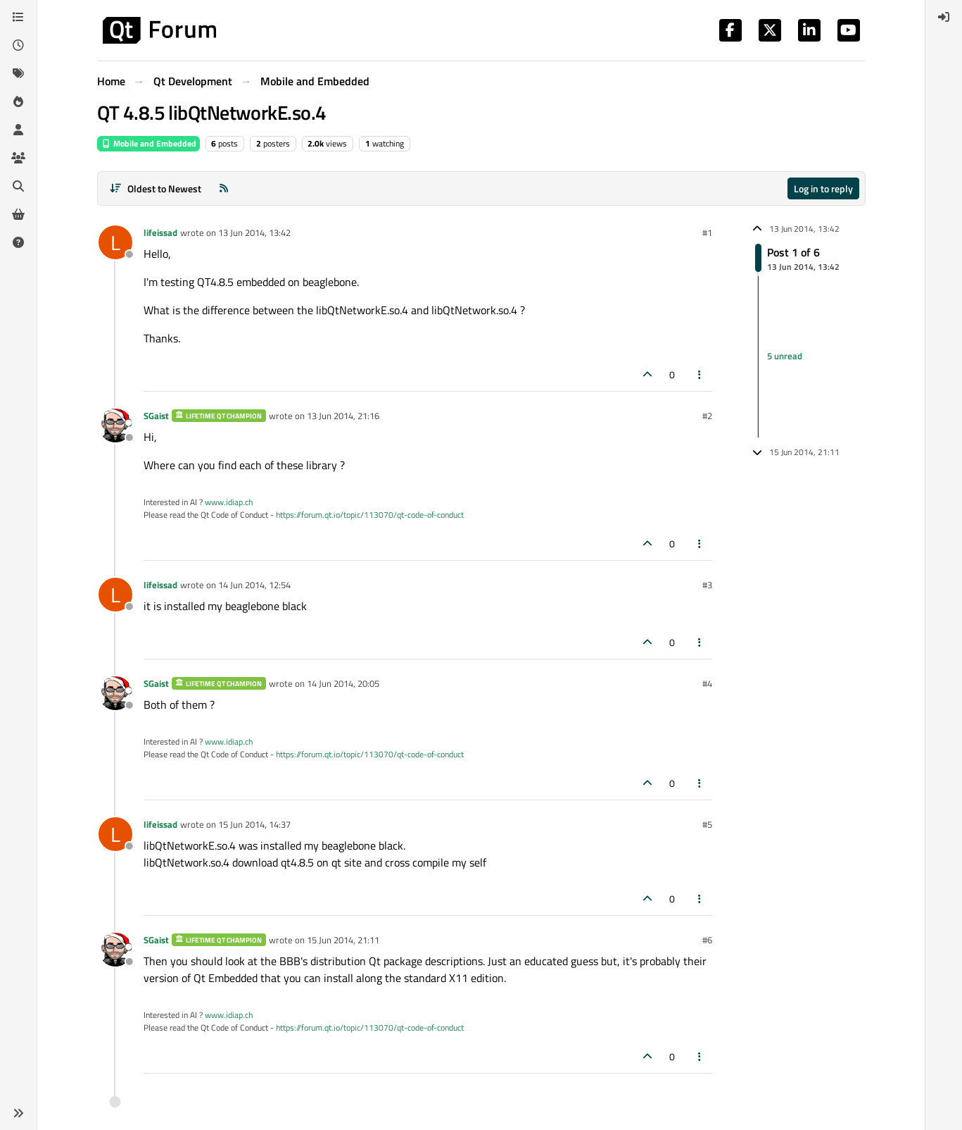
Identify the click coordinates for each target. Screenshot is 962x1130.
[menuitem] (943, 17)
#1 (707, 232)
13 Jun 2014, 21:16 (343, 416)
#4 (707, 683)
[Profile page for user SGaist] (115, 425)
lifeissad (160, 232)
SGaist (156, 416)
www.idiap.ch (229, 502)
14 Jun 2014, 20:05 (343, 683)
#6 (707, 940)
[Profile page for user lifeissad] (115, 242)
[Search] (18, 186)
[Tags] (18, 73)
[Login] (943, 17)
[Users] (18, 129)
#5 (707, 824)
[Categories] (18, 17)
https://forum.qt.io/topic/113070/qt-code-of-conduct (370, 514)
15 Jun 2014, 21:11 (343, 940)
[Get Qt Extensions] (18, 214)
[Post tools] (699, 374)
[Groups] (18, 158)
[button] (18, 1113)
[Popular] (18, 101)
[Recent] (18, 45)
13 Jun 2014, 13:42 (254, 232)
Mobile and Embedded (148, 143)
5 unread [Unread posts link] (784, 356)
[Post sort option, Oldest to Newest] (155, 188)
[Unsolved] (18, 242)
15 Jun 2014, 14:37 (254, 824)
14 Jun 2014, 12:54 (254, 585)
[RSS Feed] (223, 188)
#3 (707, 585)
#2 (707, 416)
